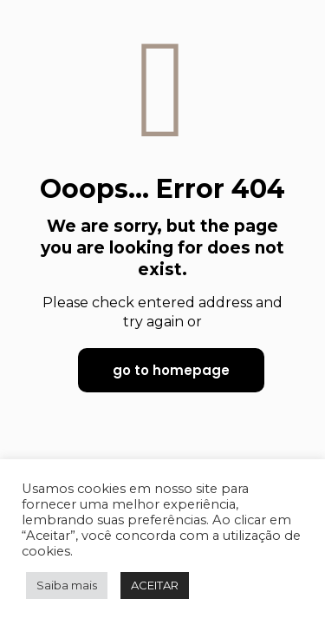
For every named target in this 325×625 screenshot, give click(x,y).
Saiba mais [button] (66, 585)
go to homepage (171, 370)
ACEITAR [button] (155, 585)
